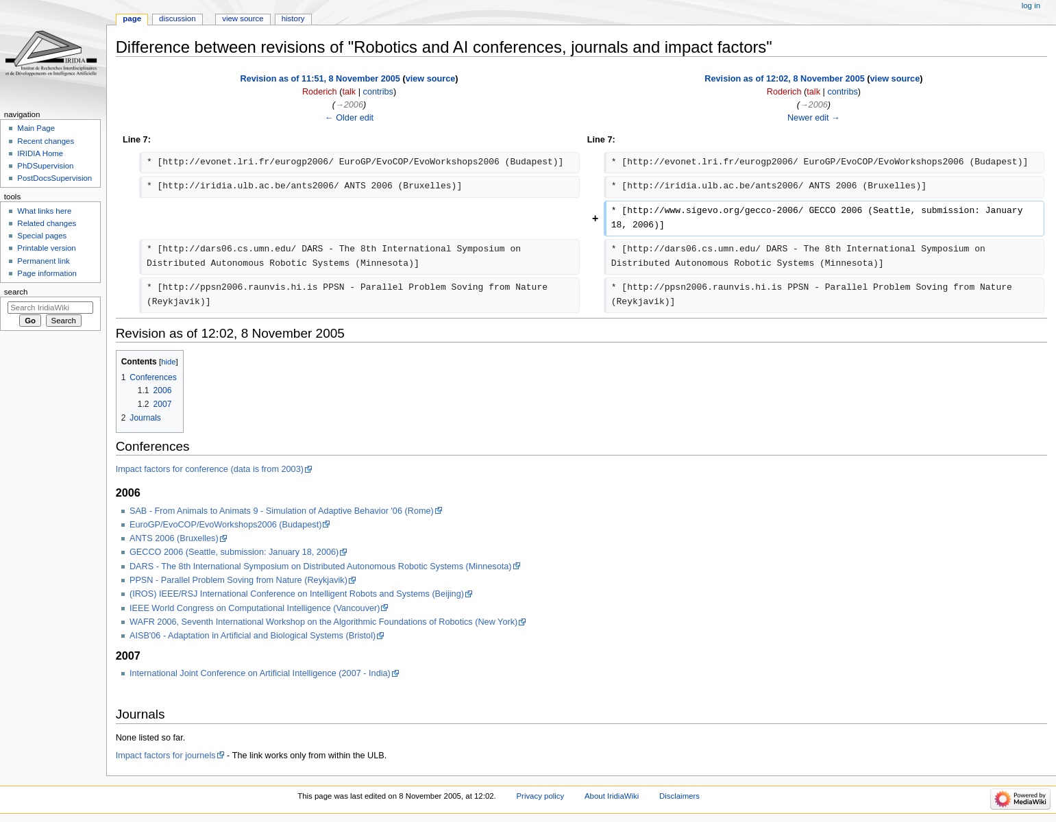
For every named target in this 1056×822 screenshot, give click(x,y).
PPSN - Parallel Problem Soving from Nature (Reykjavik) (238, 580)
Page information (47, 273)
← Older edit (349, 118)
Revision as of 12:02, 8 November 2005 (784, 79)
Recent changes (45, 141)
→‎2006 (349, 105)
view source (431, 79)
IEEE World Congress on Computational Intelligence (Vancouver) (255, 608)
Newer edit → (813, 118)
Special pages (41, 236)
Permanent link (43, 261)
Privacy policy (540, 796)
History (293, 18)
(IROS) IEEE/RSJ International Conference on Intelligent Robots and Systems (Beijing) (297, 594)
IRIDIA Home (40, 153)
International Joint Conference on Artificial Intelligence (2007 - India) (260, 673)
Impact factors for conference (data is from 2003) (210, 469)
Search (16, 292)
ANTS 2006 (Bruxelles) (174, 538)
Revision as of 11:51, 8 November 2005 (320, 79)
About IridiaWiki (612, 796)
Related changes (46, 223)
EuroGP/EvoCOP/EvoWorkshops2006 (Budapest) (225, 525)
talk (349, 92)
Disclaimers (679, 796)
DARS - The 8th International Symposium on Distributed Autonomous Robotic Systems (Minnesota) (321, 566)
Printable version (46, 248)
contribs (378, 92)
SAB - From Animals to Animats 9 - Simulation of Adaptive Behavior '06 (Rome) (282, 511)
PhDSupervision (45, 166)
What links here (44, 211)
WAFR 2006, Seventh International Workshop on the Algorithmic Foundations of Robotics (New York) (323, 622)
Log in (1031, 5)
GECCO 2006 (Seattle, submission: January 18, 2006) (234, 552)
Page (132, 18)
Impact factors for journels (166, 755)
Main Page (36, 128)
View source (242, 18)
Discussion (177, 18)
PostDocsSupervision (54, 178)
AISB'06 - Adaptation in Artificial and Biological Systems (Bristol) (253, 635)
